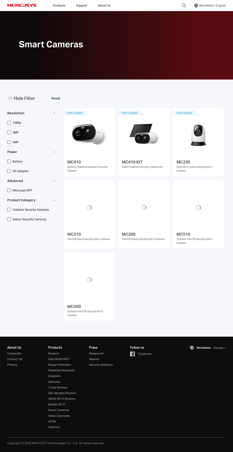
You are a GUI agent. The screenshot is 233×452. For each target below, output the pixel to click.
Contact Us (14, 359)
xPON (52, 421)
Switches (54, 381)
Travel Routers (58, 387)
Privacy (12, 364)
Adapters (54, 376)
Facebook (140, 354)
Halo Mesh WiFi (58, 359)
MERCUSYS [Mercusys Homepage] (21, 5)
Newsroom (96, 353)
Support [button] (81, 5)
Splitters (54, 427)
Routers (53, 353)
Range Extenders (59, 364)
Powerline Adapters (61, 370)
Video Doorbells (59, 415)
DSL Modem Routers (62, 393)
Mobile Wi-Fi (56, 404)
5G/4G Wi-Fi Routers (61, 398)
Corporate (14, 353)
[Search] (184, 5)
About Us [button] (104, 5)
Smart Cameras (58, 410)
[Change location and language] (210, 5)
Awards (94, 359)
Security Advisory (101, 364)
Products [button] (59, 5)
